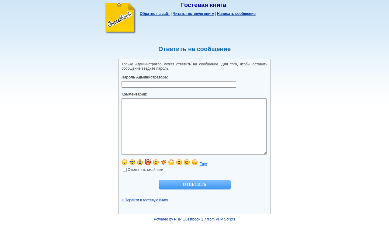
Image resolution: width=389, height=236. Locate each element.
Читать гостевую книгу (193, 14)
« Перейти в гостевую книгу (145, 211)
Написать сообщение (236, 14)
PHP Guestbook (187, 230)
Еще (203, 175)
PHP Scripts (225, 230)
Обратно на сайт (155, 14)
